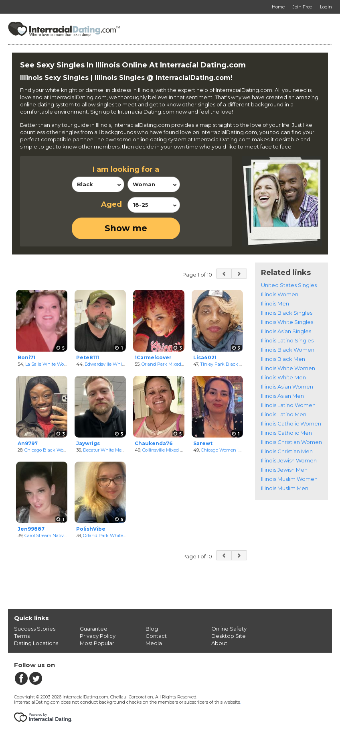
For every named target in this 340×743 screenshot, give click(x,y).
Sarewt (202, 443)
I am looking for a (126, 169)
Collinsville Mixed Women (169, 450)
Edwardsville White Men (111, 364)
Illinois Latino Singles (287, 340)
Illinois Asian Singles (286, 331)
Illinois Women (279, 294)
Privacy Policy (97, 636)
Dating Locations (36, 643)
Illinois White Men (283, 377)
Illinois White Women (288, 368)
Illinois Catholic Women (291, 423)
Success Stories (34, 628)
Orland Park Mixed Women (170, 364)
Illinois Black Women (287, 349)
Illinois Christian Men (287, 451)
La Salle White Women (49, 364)
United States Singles (289, 285)
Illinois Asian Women (287, 386)
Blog (152, 628)
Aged (111, 204)
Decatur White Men (104, 450)
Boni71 (26, 357)
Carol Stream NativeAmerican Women (64, 535)
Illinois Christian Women (291, 442)
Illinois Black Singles (286, 312)
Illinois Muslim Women (289, 479)
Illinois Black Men (283, 359)
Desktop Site (228, 636)
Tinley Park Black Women (228, 364)
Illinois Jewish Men (284, 469)
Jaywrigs (88, 443)
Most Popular (97, 643)
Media (154, 643)
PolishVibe (90, 529)
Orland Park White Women (112, 535)
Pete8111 (87, 357)
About (219, 643)
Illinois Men (275, 303)
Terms (22, 636)
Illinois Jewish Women (289, 460)
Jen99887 (31, 529)
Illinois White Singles (287, 322)
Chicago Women (218, 450)
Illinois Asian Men (282, 396)
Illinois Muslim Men (284, 488)
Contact (156, 636)
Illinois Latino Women (288, 405)
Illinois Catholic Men (286, 433)
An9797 (28, 443)
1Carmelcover (153, 357)
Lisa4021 (205, 357)
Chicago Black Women (48, 450)
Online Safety (229, 628)
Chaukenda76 (153, 443)
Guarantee (93, 628)
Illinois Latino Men (283, 414)
